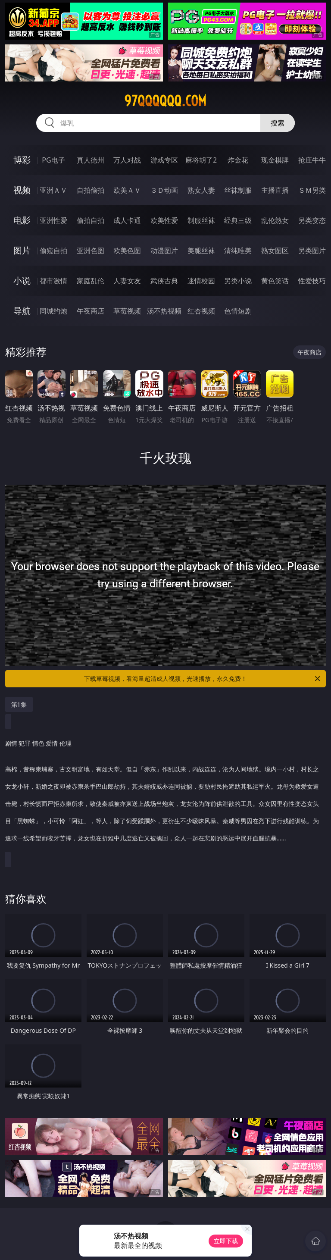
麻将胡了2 (201, 160)
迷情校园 (201, 280)
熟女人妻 (201, 190)
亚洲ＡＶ (53, 190)
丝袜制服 (238, 190)
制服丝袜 (201, 220)
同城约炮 (53, 311)
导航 (22, 311)
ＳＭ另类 (312, 190)
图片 (22, 250)
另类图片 (312, 250)
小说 (22, 280)
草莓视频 (127, 311)
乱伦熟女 (275, 220)
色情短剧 (238, 311)
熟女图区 (275, 250)
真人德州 (90, 160)
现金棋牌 (275, 160)
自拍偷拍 (90, 190)
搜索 (277, 123)
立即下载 (226, 1241)
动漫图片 (164, 250)
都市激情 (53, 280)
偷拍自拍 (90, 220)
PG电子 (53, 160)
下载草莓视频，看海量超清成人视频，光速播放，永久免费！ (203, 679)
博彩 (22, 160)
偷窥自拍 (53, 250)
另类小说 (238, 280)
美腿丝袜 (201, 250)
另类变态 (312, 220)
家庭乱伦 (90, 280)
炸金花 (238, 160)
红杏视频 (201, 311)
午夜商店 (90, 311)
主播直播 (275, 190)
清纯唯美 (238, 250)
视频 (22, 190)
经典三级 (238, 220)
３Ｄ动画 (164, 190)
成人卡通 (127, 220)
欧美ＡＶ (127, 190)
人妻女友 (127, 280)
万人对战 (127, 160)
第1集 (19, 704)
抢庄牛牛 (312, 160)
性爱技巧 (312, 280)
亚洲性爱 (53, 220)
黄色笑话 (275, 280)
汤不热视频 (164, 311)
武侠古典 (164, 280)
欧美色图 (127, 250)
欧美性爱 (164, 220)
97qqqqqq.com (165, 101)
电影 (22, 220)
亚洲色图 (90, 250)
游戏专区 (164, 160)
